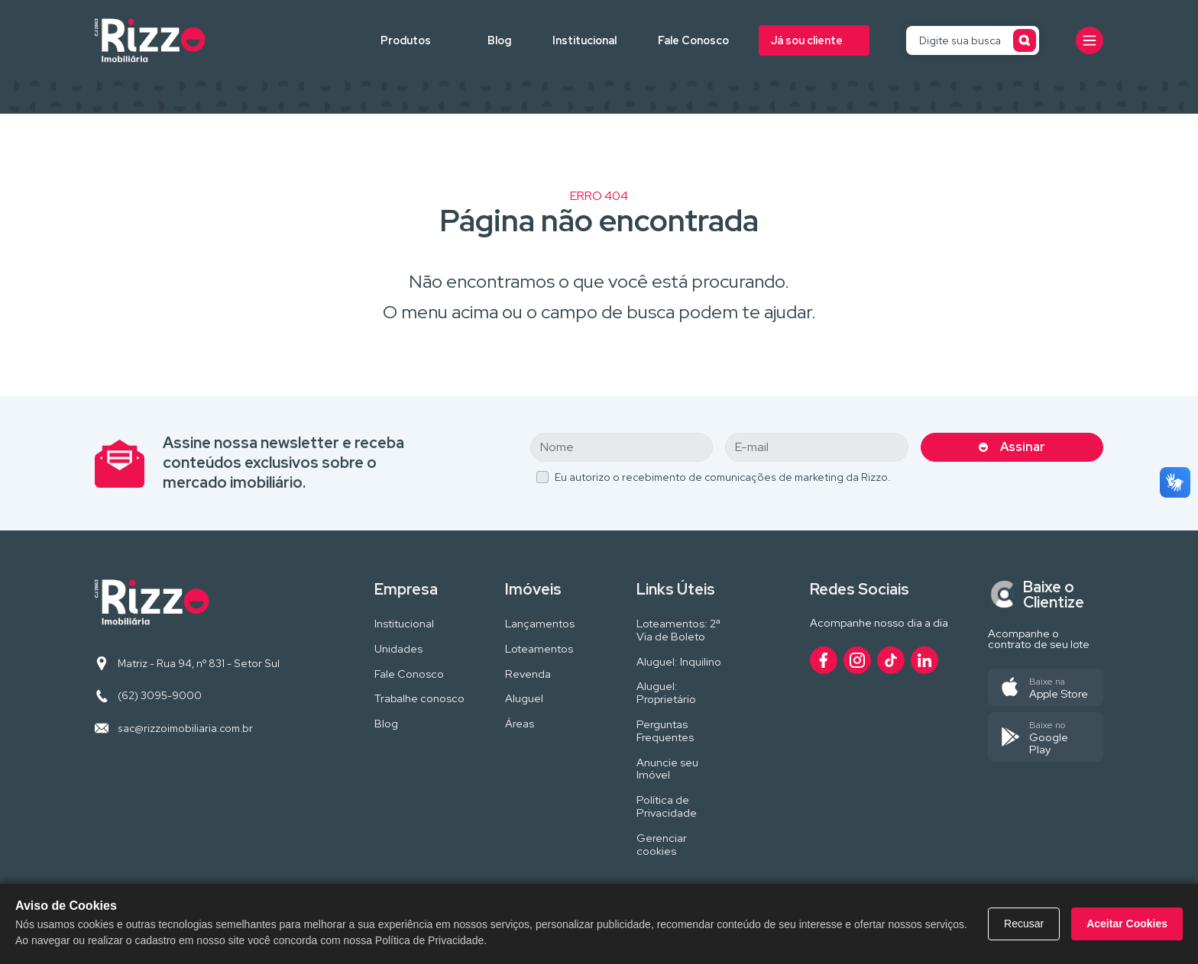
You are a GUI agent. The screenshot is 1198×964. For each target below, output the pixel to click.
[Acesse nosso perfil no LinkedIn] (924, 660)
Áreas (519, 723)
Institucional (584, 40)
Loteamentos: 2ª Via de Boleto (678, 630)
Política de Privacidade (666, 807)
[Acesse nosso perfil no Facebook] (823, 660)
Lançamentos (540, 623)
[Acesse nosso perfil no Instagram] (857, 660)
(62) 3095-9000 (160, 695)
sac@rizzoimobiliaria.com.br (185, 728)
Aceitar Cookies (1126, 923)
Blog (499, 40)
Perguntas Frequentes (665, 731)
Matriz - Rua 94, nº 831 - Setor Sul (199, 663)
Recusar (1024, 923)
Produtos (405, 40)
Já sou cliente (807, 40)
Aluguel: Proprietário (666, 693)
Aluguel (524, 698)
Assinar (1022, 447)
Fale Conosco (693, 40)
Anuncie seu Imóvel (667, 769)
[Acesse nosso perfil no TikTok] (891, 660)
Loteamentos (539, 649)
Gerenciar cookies (661, 845)
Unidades (398, 649)
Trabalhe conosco (419, 698)
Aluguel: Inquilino (678, 662)
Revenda (528, 674)
